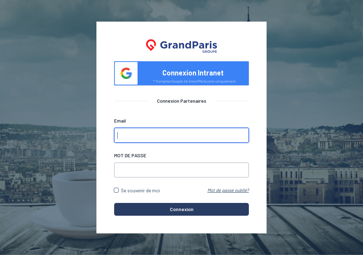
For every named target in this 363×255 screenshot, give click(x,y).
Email (120, 121)
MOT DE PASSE (130, 155)
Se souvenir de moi (140, 190)
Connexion (182, 209)
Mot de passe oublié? (228, 190)
